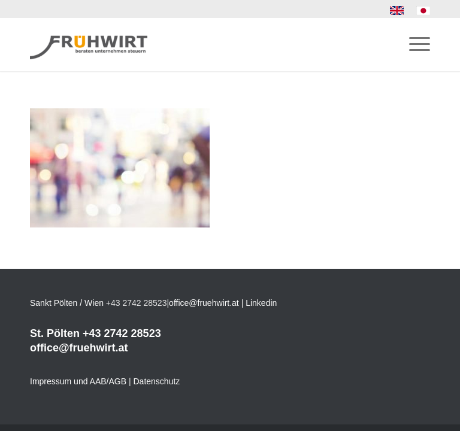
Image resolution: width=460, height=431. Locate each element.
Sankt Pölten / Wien (67, 303)
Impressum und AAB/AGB (78, 381)
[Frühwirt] (88, 44)
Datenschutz (157, 381)
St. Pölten (55, 333)
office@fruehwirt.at (204, 303)
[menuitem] (397, 11)
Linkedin (261, 303)
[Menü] (413, 44)
